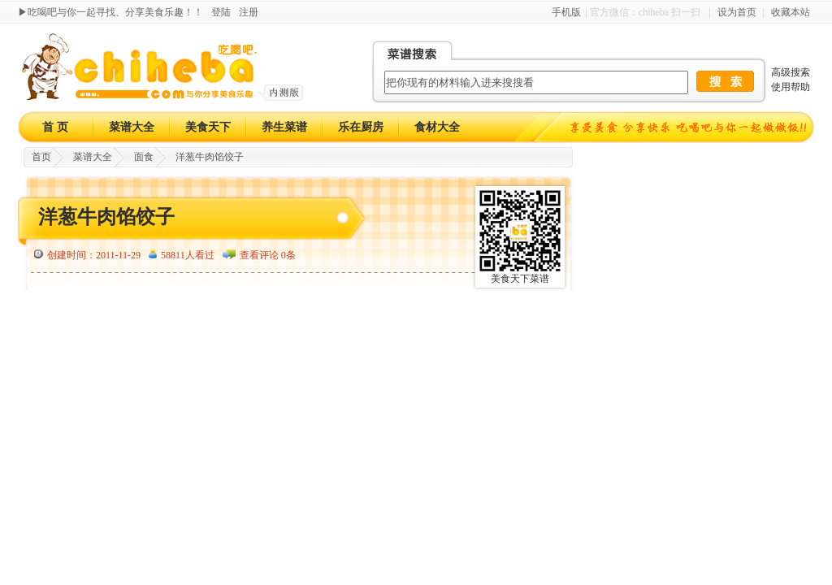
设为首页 (736, 12)
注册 (248, 12)
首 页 (55, 127)
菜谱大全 (131, 127)
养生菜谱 (284, 127)
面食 (144, 156)
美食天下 (208, 127)
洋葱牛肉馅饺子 (210, 156)
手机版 (566, 12)
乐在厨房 (361, 127)
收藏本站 (790, 12)
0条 (288, 255)
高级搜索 (790, 72)
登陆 (221, 12)
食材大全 (437, 127)
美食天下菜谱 (520, 278)
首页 (41, 156)
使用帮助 (790, 87)
